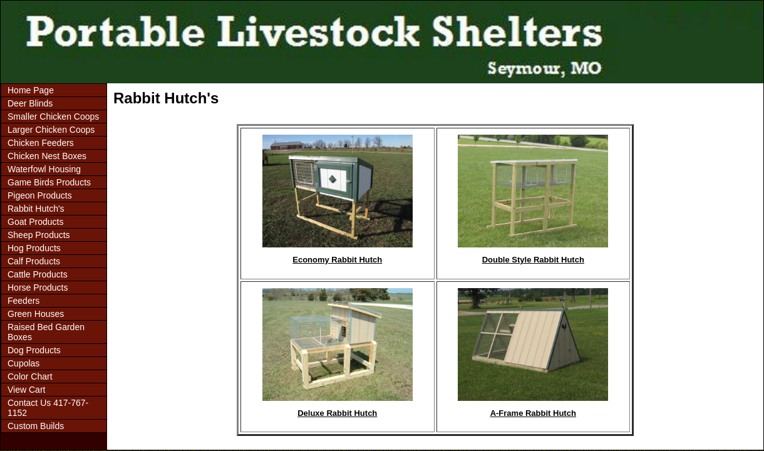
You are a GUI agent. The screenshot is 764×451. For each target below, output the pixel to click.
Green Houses (36, 314)
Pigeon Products (40, 195)
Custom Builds (36, 426)
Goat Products (36, 222)
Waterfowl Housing (44, 169)
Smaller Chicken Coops (53, 116)
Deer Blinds (30, 103)
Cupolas (23, 363)
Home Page (31, 90)
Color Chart (30, 376)
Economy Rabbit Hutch (337, 259)
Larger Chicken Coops (51, 130)
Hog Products (34, 248)
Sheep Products (39, 235)
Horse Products (38, 288)
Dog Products (34, 350)
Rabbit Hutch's (36, 209)
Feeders (23, 301)
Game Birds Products (49, 182)
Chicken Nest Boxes (47, 156)
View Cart (26, 390)
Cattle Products (38, 274)
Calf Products (34, 261)
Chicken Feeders (41, 143)
